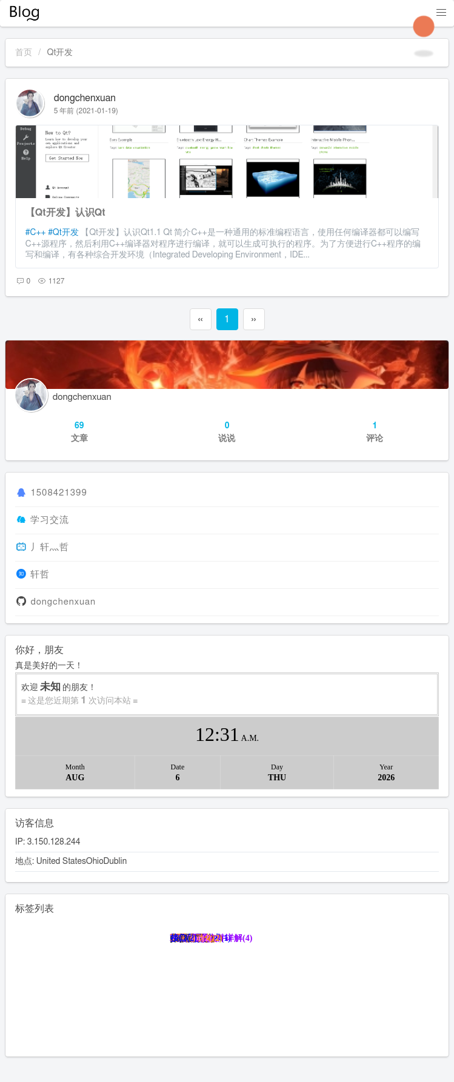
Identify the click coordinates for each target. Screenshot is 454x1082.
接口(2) (183, 938)
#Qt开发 (63, 232)
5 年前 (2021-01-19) (86, 111)
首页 (23, 52)
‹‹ (200, 319)
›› (253, 319)
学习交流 (49, 520)
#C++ (35, 232)
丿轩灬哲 (49, 547)
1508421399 (58, 493)
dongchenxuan (85, 98)
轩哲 (40, 574)
